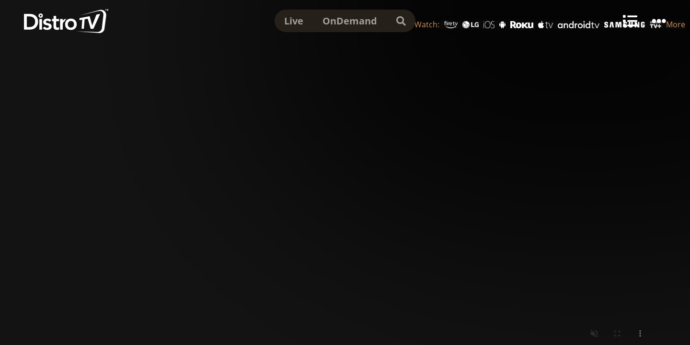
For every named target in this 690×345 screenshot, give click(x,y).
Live (293, 20)
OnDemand (349, 20)
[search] (401, 21)
